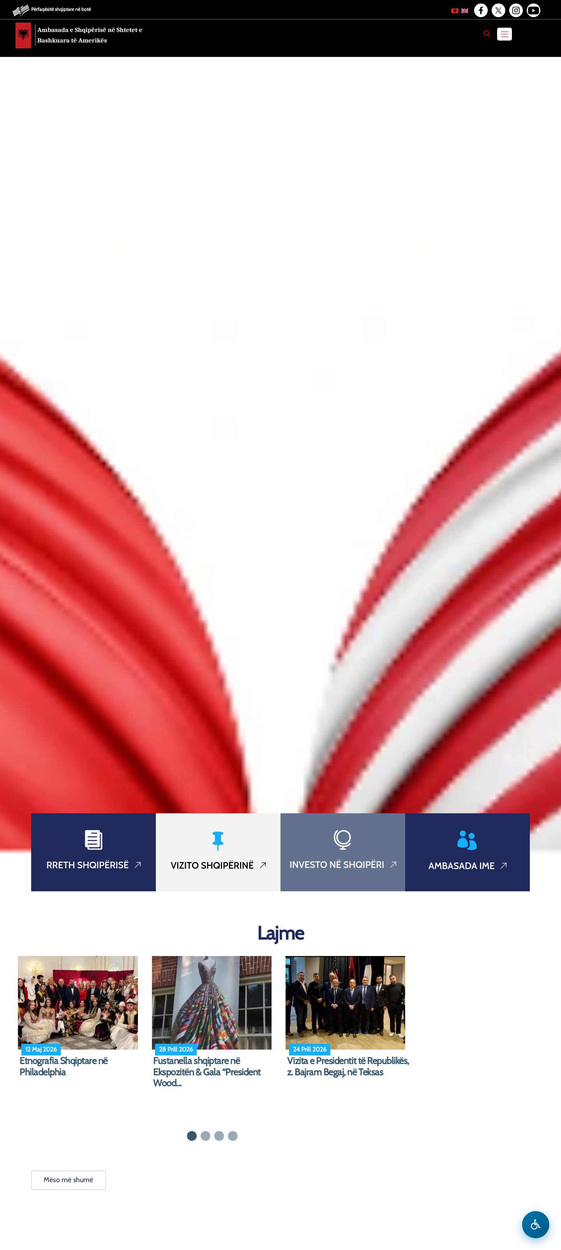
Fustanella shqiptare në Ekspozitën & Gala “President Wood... (207, 1072)
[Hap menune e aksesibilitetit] (535, 1224)
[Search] (487, 33)
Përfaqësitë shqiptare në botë (61, 9)
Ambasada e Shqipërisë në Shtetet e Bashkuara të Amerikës (89, 35)
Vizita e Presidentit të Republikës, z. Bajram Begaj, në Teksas (348, 1066)
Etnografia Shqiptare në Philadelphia (63, 1066)
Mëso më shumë (69, 1180)
